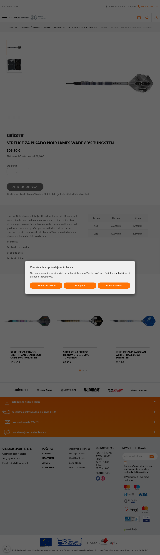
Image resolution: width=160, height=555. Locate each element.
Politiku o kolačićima (116, 272)
